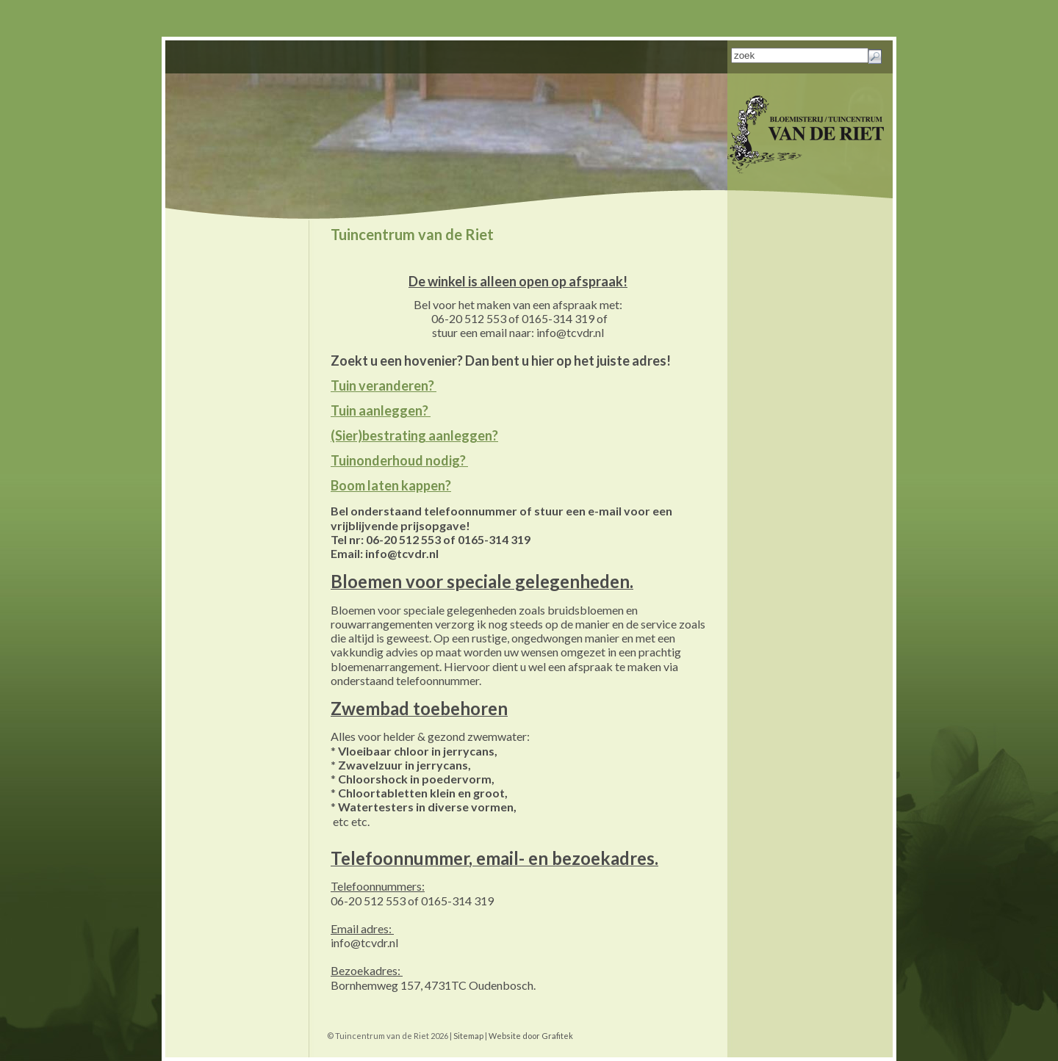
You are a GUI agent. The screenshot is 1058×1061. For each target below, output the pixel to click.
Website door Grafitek (531, 1035)
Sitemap (468, 1035)
